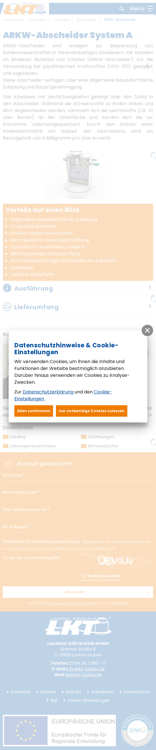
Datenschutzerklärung (48, 392)
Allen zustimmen (33, 410)
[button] (147, 330)
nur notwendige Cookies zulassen (91, 410)
